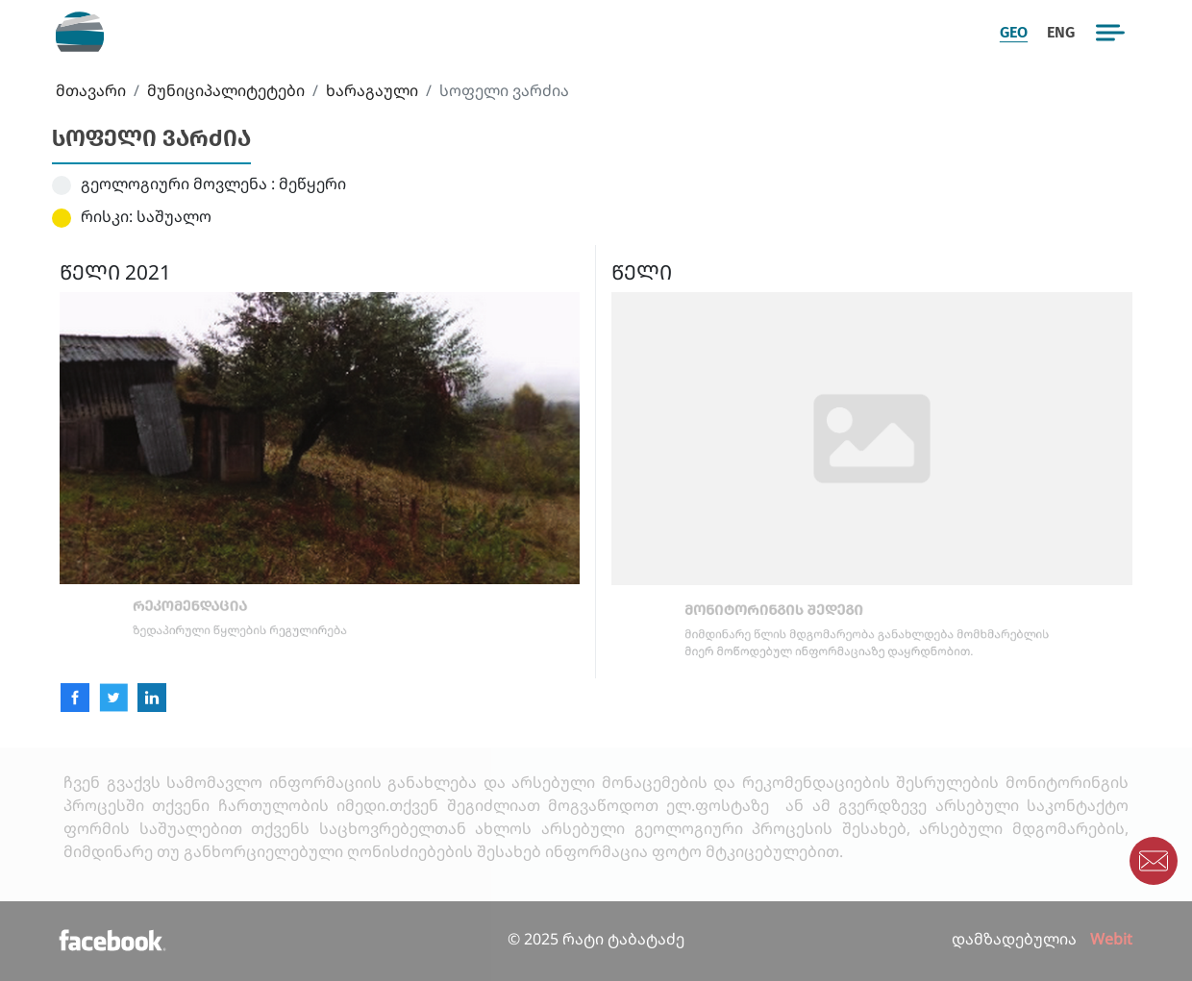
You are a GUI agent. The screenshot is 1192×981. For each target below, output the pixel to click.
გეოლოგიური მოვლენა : (178, 183)
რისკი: (107, 216)
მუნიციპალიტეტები (226, 90)
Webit (1111, 938)
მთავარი (91, 90)
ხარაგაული (372, 90)
